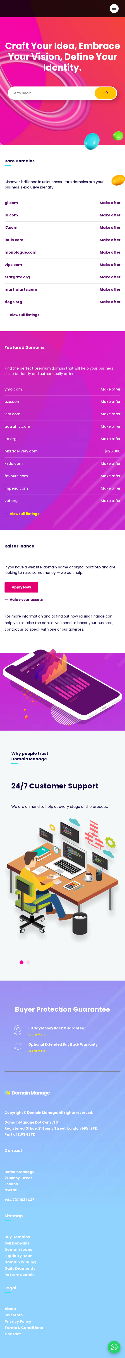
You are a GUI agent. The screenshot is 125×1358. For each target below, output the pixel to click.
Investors (14, 1315)
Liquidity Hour (18, 1255)
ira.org (11, 438)
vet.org (11, 500)
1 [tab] (21, 962)
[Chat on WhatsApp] (114, 1347)
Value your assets (26, 599)
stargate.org (17, 277)
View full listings (24, 315)
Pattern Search (19, 1274)
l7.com (11, 227)
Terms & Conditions (24, 1327)
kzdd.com (14, 463)
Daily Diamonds (20, 1268)
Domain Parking (20, 1262)
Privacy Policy (18, 1321)
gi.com (11, 202)
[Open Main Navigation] (114, 8)
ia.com (11, 215)
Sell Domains (17, 1243)
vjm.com (12, 414)
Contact (13, 1334)
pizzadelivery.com (21, 451)
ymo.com (13, 389)
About (11, 1308)
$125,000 (112, 451)
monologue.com (20, 252)
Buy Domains (17, 1237)
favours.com (16, 476)
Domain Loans (18, 1249)
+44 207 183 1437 (19, 1199)
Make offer (110, 202)
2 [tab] (28, 962)
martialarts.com (21, 289)
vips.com (13, 264)
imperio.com (16, 488)
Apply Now (21, 587)
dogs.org (13, 301)
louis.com (14, 240)
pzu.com (12, 401)
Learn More (37, 1034)
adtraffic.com (17, 426)
